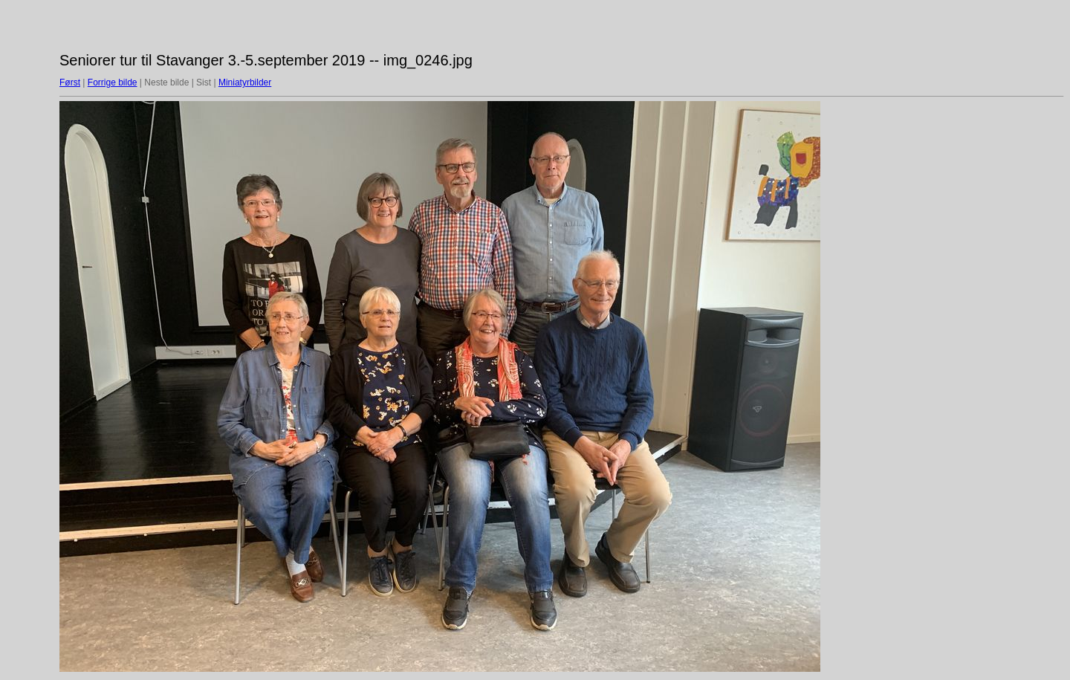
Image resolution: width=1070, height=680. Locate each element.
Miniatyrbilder (244, 82)
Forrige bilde (112, 82)
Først (69, 82)
